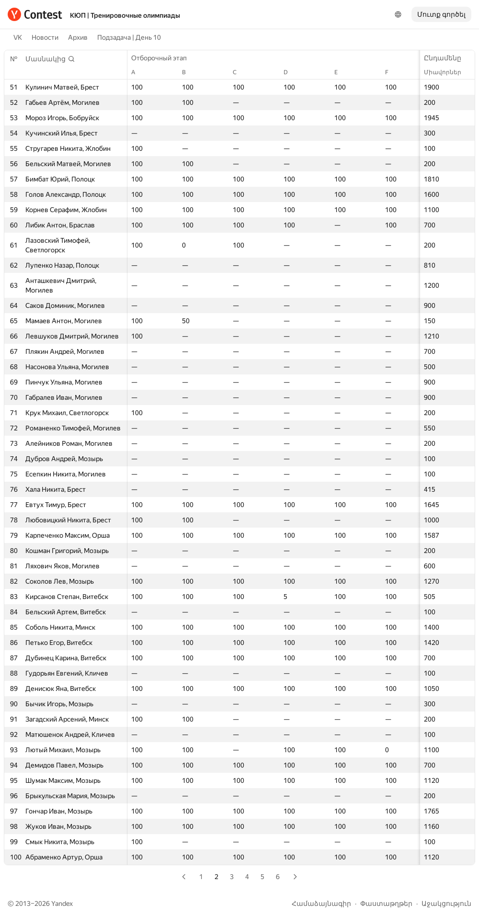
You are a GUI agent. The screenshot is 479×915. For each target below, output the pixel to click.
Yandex (62, 903)
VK (17, 37)
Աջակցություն (446, 903)
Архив (78, 37)
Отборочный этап (163, 58)
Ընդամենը (447, 58)
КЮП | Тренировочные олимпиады (125, 15)
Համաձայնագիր (321, 903)
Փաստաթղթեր (386, 903)
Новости (45, 37)
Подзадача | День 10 (129, 37)
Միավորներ (447, 72)
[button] (50, 59)
